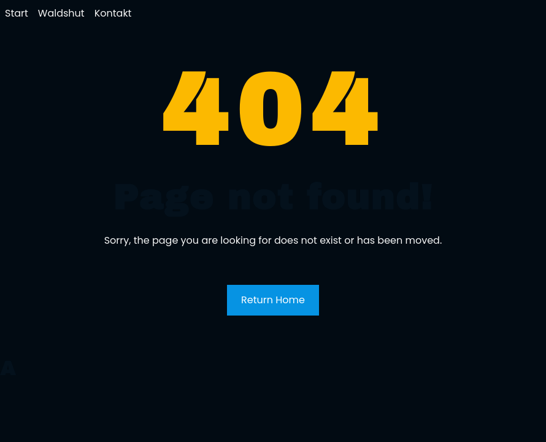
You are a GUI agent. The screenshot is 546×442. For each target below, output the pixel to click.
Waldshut (61, 13)
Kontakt (113, 13)
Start (16, 13)
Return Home (273, 300)
